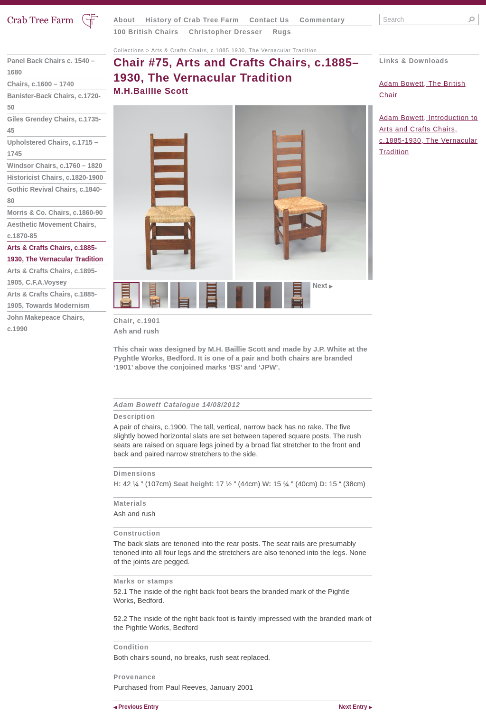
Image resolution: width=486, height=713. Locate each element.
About (124, 20)
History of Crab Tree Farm (192, 20)
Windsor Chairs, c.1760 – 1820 (55, 165)
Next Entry (355, 707)
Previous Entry (136, 707)
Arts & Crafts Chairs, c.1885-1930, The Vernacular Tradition (234, 50)
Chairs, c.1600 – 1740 (40, 84)
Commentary (322, 20)
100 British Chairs (145, 32)
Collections (128, 50)
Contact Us (269, 20)
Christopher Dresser (225, 32)
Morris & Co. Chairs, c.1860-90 (55, 212)
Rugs (281, 32)
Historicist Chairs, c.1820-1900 (55, 177)
